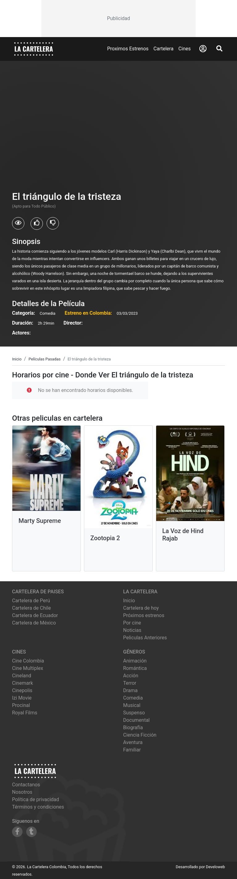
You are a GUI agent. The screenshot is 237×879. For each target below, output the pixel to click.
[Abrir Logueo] (202, 48)
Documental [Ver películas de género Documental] (136, 720)
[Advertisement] (118, 18)
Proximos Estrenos (127, 49)
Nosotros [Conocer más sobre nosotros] (22, 792)
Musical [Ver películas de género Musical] (131, 705)
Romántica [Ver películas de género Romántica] (135, 668)
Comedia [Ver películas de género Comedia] (133, 698)
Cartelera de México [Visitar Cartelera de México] (34, 623)
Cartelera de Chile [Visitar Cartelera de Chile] (31, 608)
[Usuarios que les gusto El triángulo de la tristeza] (37, 223)
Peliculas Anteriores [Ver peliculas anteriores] (145, 638)
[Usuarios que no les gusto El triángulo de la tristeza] (53, 223)
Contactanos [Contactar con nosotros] (26, 785)
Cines (184, 49)
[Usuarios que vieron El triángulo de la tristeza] (18, 223)
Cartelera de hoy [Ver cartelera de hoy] (141, 608)
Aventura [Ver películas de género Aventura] (133, 742)
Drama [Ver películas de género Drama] (130, 690)
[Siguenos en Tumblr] (31, 831)
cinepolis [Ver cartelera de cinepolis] (22, 690)
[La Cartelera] (33, 49)
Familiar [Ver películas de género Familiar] (132, 750)
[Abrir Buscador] (219, 48)
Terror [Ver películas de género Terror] (129, 683)
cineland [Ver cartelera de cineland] (21, 676)
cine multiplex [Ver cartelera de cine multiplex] (27, 668)
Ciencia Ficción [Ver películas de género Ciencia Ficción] (139, 735)
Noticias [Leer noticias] (132, 630)
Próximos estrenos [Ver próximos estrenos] (143, 615)
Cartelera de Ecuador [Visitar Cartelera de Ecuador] (35, 615)
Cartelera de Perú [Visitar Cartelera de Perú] (31, 601)
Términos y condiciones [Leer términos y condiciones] (38, 807)
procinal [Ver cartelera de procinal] (21, 705)
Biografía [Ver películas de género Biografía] (133, 727)
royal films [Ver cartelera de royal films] (24, 713)
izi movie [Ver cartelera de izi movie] (21, 698)
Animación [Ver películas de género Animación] (135, 661)
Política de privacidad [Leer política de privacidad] (35, 799)
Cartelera (163, 49)
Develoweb (215, 866)
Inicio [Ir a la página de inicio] (129, 601)
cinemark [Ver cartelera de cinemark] (22, 683)
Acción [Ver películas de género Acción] (130, 676)
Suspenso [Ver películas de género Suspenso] (134, 713)
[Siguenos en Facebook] (17, 831)
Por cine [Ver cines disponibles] (132, 623)
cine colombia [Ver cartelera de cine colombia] (28, 661)
